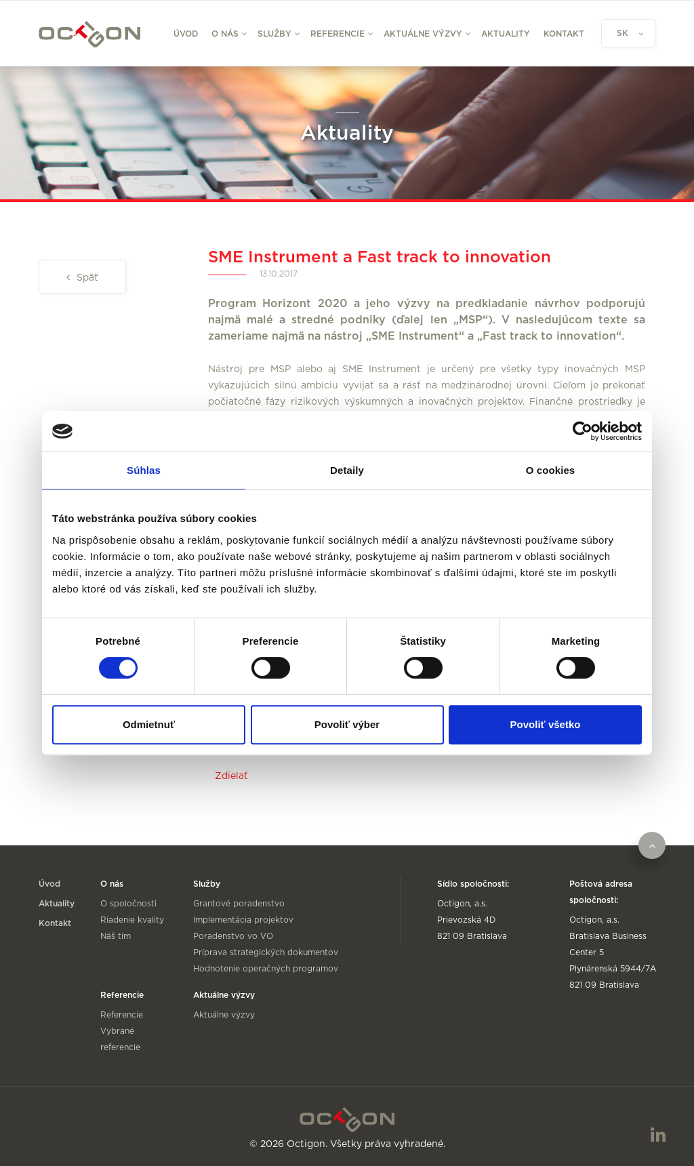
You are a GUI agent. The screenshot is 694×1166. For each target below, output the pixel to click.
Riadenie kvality (132, 920)
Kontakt (564, 34)
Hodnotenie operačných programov (265, 969)
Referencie (121, 1015)
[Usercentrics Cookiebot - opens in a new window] (582, 431)
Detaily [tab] (347, 470)
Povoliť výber (347, 724)
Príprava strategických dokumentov (265, 952)
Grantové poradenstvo (239, 904)
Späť (86, 278)
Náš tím (115, 936)
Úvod (186, 34)
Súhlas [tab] (144, 470)
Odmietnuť (149, 724)
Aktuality (505, 34)
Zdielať (231, 776)
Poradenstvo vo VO (233, 936)
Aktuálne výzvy (224, 1015)
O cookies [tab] (550, 470)
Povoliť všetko (545, 724)
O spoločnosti (128, 904)
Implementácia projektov (243, 920)
